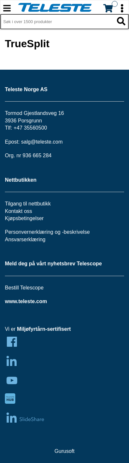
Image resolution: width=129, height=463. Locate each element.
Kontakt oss (18, 211)
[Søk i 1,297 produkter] (57, 22)
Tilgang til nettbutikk (28, 203)
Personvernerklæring (29, 232)
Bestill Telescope (24, 287)
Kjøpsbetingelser (24, 218)
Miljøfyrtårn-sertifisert (44, 329)
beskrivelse (77, 232)
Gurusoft (64, 451)
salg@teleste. (37, 142)
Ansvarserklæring (25, 239)
